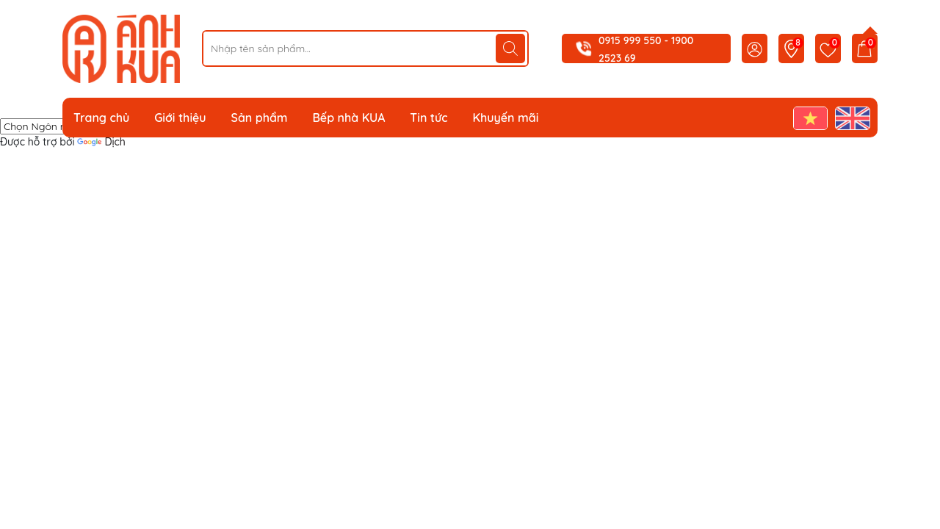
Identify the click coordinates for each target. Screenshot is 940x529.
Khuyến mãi (505, 117)
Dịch (101, 141)
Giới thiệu (180, 117)
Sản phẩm (259, 117)
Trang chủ (101, 117)
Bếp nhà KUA (348, 117)
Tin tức (428, 117)
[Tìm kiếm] (510, 48)
